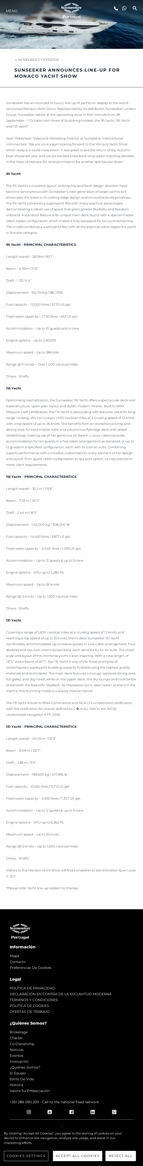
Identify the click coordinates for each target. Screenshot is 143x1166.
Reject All (121, 1156)
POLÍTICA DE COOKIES (29, 1006)
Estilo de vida (22, 1079)
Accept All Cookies (78, 1156)
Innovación (19, 1061)
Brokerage (19, 1032)
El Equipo (18, 1073)
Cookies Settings (26, 1156)
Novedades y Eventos (36, 60)
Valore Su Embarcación (30, 1091)
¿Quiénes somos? (25, 1067)
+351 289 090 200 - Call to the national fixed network (54, 1102)
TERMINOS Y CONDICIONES (34, 1000)
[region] (71, 1146)
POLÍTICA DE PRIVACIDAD (32, 988)
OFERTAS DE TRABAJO (30, 1011)
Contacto (18, 962)
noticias (17, 1050)
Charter (16, 1038)
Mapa (14, 956)
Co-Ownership (22, 1044)
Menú (12, 11)
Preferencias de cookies (30, 967)
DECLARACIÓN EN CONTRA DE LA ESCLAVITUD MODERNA (61, 994)
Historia (16, 1085)
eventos (16, 1055)
